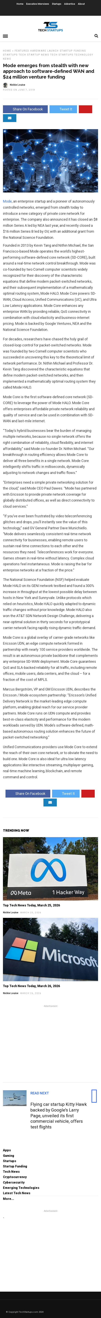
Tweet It (63, 109)
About (81, 4)
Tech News (11, 1172)
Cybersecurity (14, 1182)
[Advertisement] (50, 1043)
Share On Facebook (25, 109)
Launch (53, 50)
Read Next (39, 1093)
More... (8, 1199)
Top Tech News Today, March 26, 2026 (31, 986)
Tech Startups (61, 54)
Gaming (8, 1156)
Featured (22, 50)
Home (20, 4)
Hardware (38, 50)
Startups (56, 4)
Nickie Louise (10, 912)
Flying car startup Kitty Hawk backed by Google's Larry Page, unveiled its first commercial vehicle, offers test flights (58, 1115)
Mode (7, 201)
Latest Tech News (16, 1193)
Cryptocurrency (15, 1177)
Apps (7, 1150)
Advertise (69, 4)
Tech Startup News (34, 54)
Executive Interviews (37, 4)
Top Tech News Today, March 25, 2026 (31, 905)
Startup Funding (73, 50)
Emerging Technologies (21, 1188)
